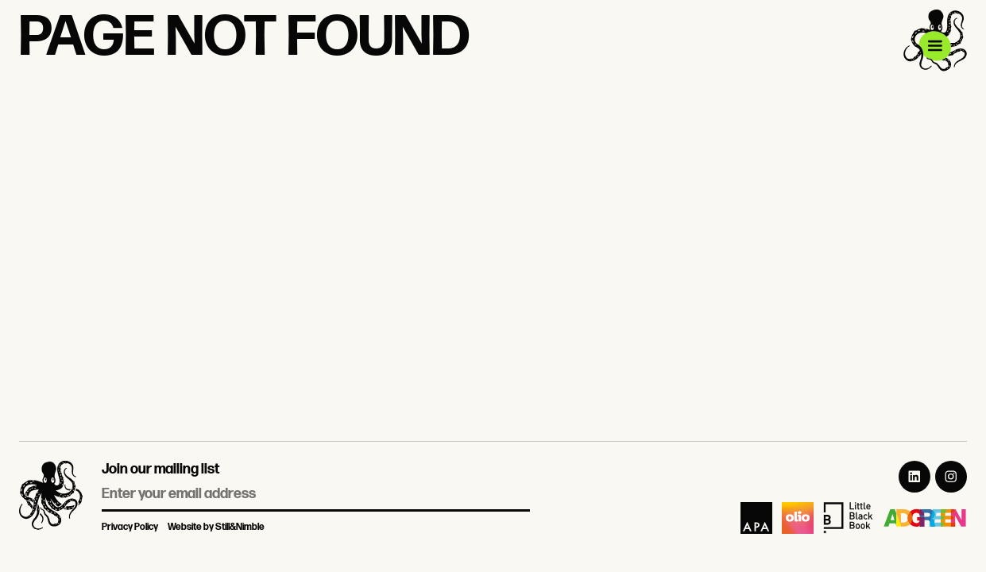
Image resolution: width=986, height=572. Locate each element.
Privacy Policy (130, 527)
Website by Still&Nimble (216, 527)
